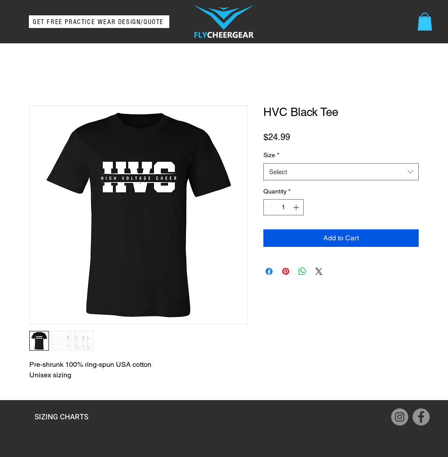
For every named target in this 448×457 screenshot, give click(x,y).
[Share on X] (319, 271)
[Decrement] (270, 207)
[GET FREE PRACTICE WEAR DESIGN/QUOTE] (99, 21)
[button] (424, 22)
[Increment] (296, 207)
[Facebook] (421, 416)
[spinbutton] (283, 207)
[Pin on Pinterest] (285, 271)
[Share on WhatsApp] (302, 271)
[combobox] (341, 171)
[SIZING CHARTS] (61, 416)
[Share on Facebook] (269, 271)
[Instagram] (399, 416)
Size (271, 154)
